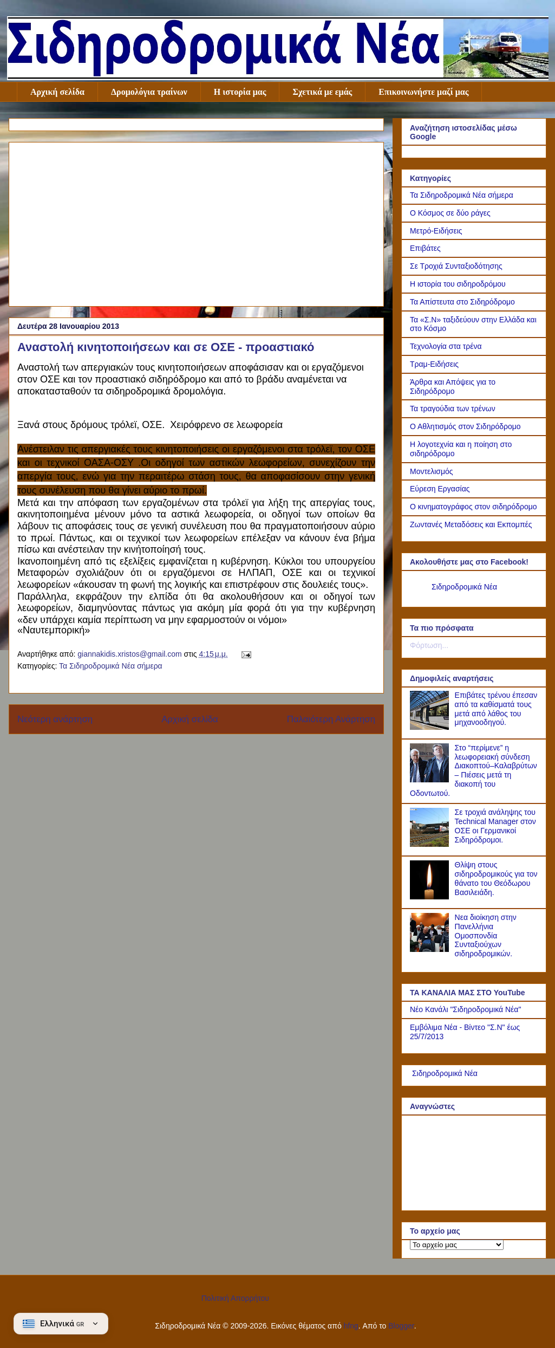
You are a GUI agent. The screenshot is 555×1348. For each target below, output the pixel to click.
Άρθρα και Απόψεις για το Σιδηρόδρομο (452, 387)
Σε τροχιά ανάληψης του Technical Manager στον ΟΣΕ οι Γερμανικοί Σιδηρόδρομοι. (495, 826)
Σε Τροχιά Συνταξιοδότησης (456, 266)
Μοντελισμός (431, 471)
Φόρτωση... (429, 645)
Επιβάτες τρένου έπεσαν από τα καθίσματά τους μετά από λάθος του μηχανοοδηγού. (496, 709)
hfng (351, 1325)
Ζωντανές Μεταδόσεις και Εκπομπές (471, 524)
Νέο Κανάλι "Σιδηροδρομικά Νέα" (465, 1009)
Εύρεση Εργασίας (440, 488)
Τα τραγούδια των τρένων (452, 408)
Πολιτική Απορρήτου (235, 1298)
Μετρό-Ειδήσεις (436, 230)
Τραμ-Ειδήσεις (434, 364)
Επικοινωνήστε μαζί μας (423, 91)
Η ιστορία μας (240, 91)
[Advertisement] (196, 222)
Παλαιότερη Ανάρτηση (331, 719)
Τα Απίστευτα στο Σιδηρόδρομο (462, 301)
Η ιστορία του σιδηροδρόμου (458, 284)
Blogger (401, 1325)
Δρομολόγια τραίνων (149, 91)
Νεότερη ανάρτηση (55, 719)
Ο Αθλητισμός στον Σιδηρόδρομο (465, 426)
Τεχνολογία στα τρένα (446, 346)
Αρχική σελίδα (57, 91)
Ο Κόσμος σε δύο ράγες (450, 213)
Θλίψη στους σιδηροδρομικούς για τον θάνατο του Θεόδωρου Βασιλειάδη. (496, 878)
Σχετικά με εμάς (322, 91)
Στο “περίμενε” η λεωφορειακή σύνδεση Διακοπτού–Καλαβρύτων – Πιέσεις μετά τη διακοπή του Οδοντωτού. (473, 770)
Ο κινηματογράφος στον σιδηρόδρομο (473, 506)
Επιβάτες (425, 248)
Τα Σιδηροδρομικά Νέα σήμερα (110, 666)
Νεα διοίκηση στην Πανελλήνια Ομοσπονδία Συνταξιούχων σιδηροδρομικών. (486, 935)
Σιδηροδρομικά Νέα (464, 586)
